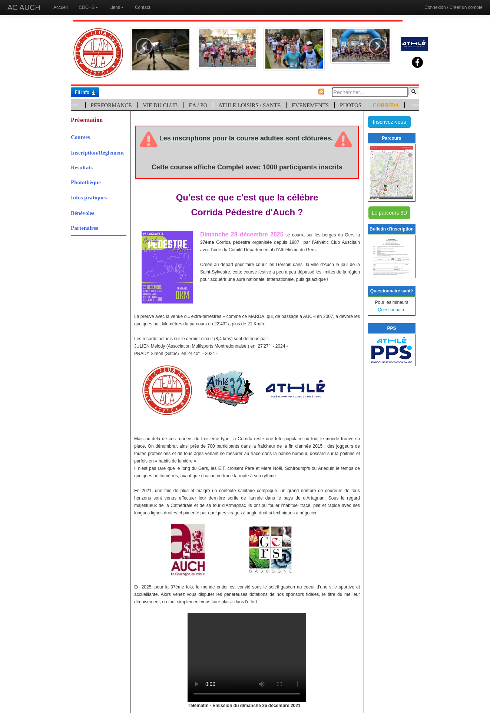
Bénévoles (82, 213)
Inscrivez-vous (389, 122)
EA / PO (198, 105)
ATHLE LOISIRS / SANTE (249, 105)
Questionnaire (391, 309)
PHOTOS (350, 105)
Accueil (60, 7)
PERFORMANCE (111, 105)
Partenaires (84, 228)
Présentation (87, 120)
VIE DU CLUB (160, 105)
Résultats (82, 167)
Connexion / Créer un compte (453, 7)
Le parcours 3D (389, 213)
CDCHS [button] (89, 7)
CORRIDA (386, 105)
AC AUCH (23, 7)
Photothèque (86, 182)
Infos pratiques (89, 197)
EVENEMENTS (310, 105)
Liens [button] (116, 7)
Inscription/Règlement (97, 153)
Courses (80, 137)
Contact (142, 7)
